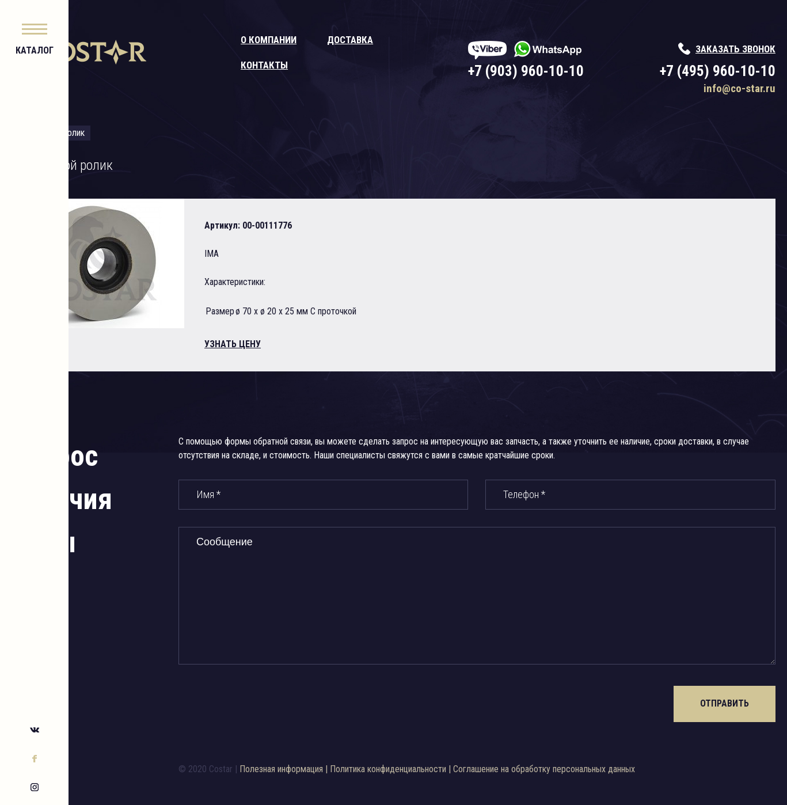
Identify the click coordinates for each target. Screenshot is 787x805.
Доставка (398, 39)
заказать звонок (735, 49)
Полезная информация (335, 769)
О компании (316, 39)
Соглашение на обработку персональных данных (598, 769)
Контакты (312, 65)
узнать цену (301, 344)
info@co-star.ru (739, 88)
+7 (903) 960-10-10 (549, 71)
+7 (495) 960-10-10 (717, 71)
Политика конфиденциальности (441, 769)
